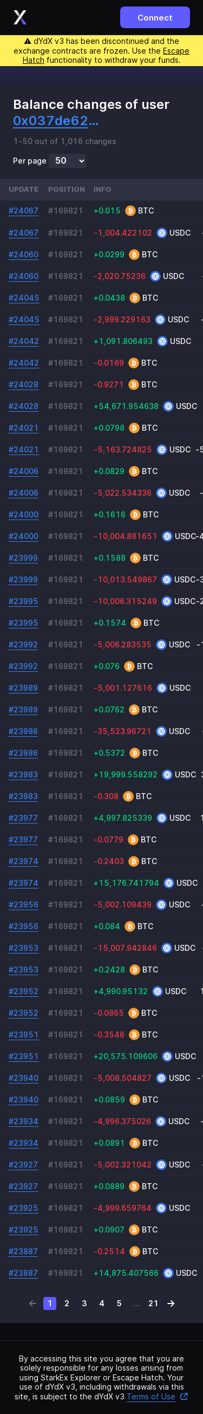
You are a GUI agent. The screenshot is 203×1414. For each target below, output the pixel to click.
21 (153, 1303)
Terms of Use (157, 1396)
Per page (30, 161)
